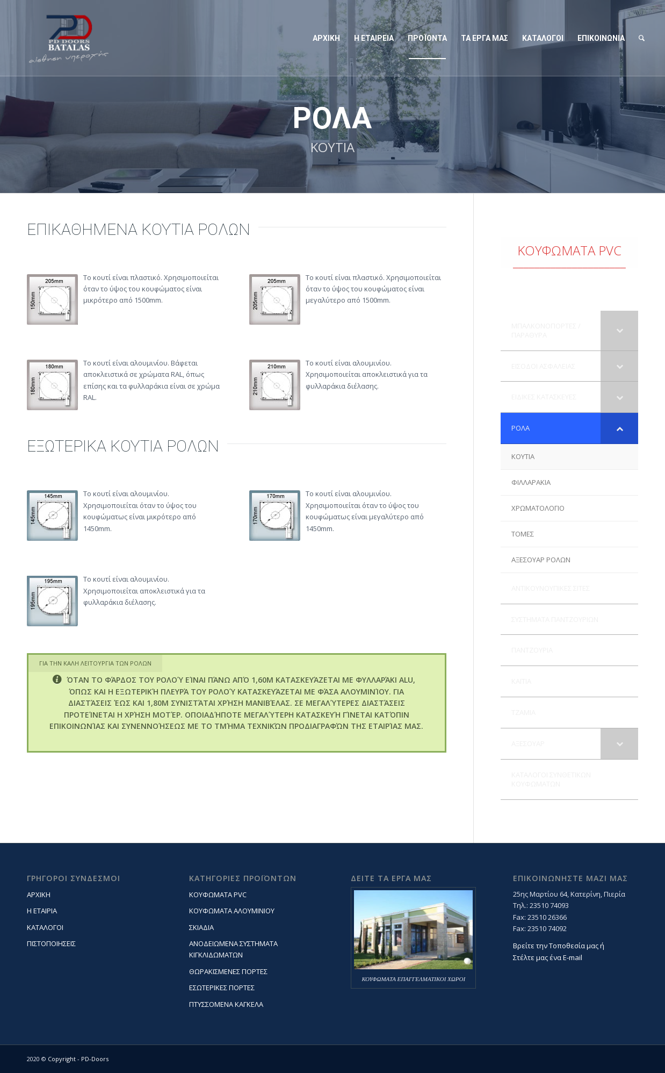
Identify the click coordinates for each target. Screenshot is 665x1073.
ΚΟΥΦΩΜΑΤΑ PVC (218, 894)
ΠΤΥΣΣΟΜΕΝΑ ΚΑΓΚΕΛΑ (226, 1004)
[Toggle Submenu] (619, 330)
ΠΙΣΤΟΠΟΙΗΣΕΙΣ (51, 943)
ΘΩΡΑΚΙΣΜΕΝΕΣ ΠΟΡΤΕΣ (228, 971)
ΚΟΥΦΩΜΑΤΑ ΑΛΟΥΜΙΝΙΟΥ (231, 910)
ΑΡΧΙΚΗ (38, 894)
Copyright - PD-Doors (78, 1059)
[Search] (642, 38)
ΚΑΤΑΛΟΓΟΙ (45, 927)
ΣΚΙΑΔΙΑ (201, 927)
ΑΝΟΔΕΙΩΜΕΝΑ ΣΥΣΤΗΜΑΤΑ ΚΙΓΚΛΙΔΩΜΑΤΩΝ (233, 949)
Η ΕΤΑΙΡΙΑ (42, 910)
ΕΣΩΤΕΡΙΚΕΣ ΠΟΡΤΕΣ (222, 987)
